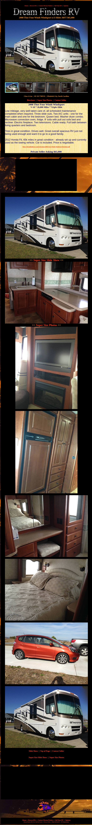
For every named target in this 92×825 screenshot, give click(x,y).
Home (26, 5)
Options (66, 5)
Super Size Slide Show (46, 260)
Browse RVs (33, 5)
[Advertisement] (34, 175)
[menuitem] (11, 87)
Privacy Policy (47, 822)
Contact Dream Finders (46, 5)
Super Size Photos (44, 100)
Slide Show (33, 751)
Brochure (31, 100)
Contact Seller (60, 100)
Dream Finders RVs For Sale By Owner (33, 822)
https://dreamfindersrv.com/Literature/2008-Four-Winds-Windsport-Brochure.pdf (46, 146)
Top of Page (45, 751)
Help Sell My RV (56, 822)
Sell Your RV (58, 5)
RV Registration (65, 822)
